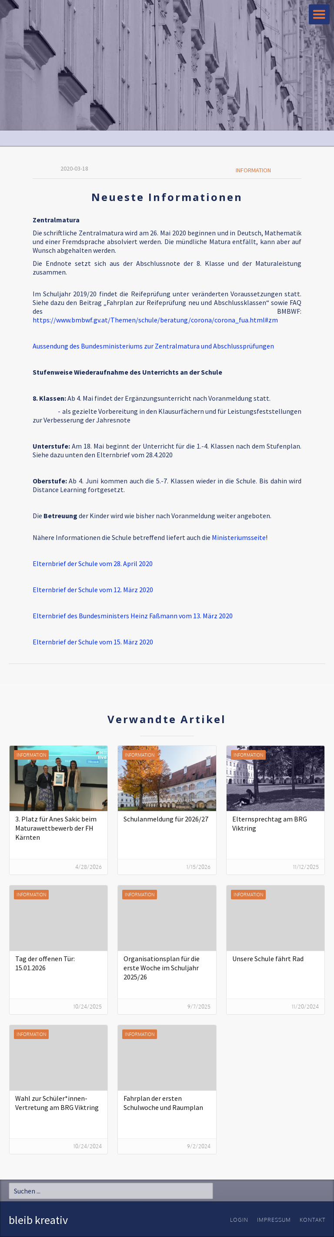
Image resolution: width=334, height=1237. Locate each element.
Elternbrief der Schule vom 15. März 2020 (93, 641)
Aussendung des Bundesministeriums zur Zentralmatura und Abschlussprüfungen (153, 346)
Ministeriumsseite (239, 537)
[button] (319, 14)
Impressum (274, 1220)
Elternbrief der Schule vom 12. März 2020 (93, 589)
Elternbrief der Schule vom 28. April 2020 (93, 563)
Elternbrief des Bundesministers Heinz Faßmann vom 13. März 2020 (133, 615)
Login (239, 1220)
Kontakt (312, 1220)
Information (253, 170)
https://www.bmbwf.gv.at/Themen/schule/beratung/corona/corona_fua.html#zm (155, 319)
